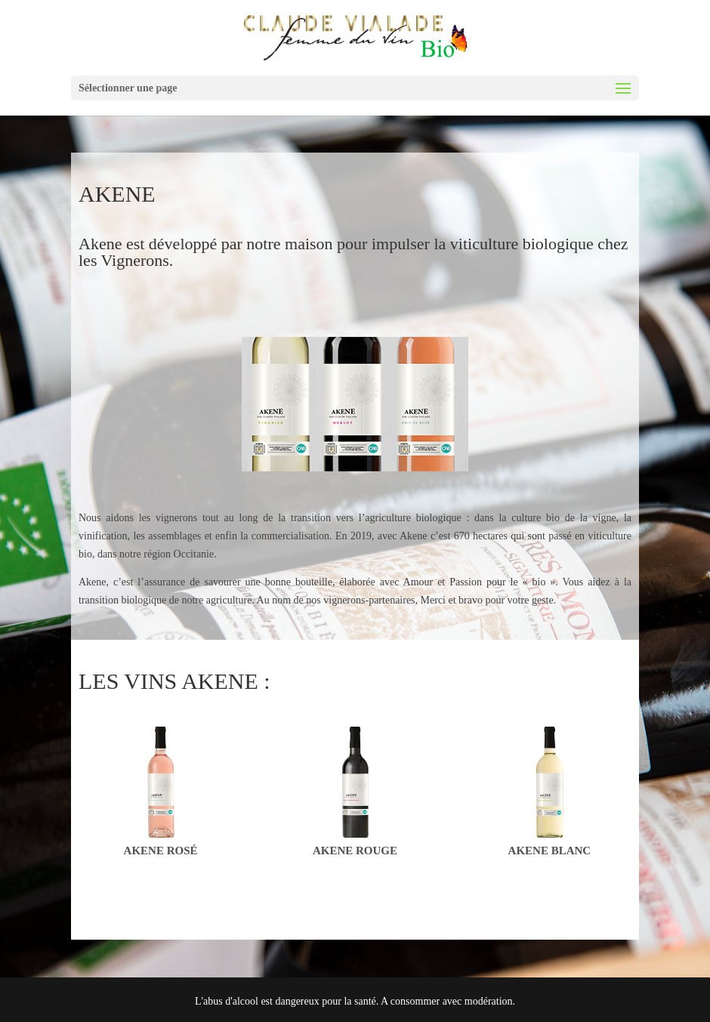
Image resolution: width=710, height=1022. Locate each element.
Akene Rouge (355, 850)
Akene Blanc (549, 850)
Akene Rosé (161, 850)
